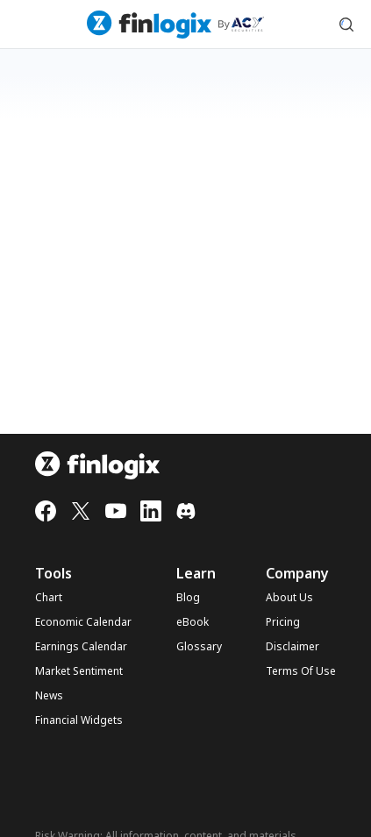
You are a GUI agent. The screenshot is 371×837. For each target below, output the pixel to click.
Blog (188, 598)
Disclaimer (292, 647)
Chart (48, 598)
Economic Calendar (83, 622)
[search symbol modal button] (346, 24)
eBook (192, 622)
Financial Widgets (79, 720)
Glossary (199, 647)
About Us (289, 598)
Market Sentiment (79, 671)
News (49, 696)
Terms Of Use (301, 671)
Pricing (283, 622)
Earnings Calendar (81, 647)
